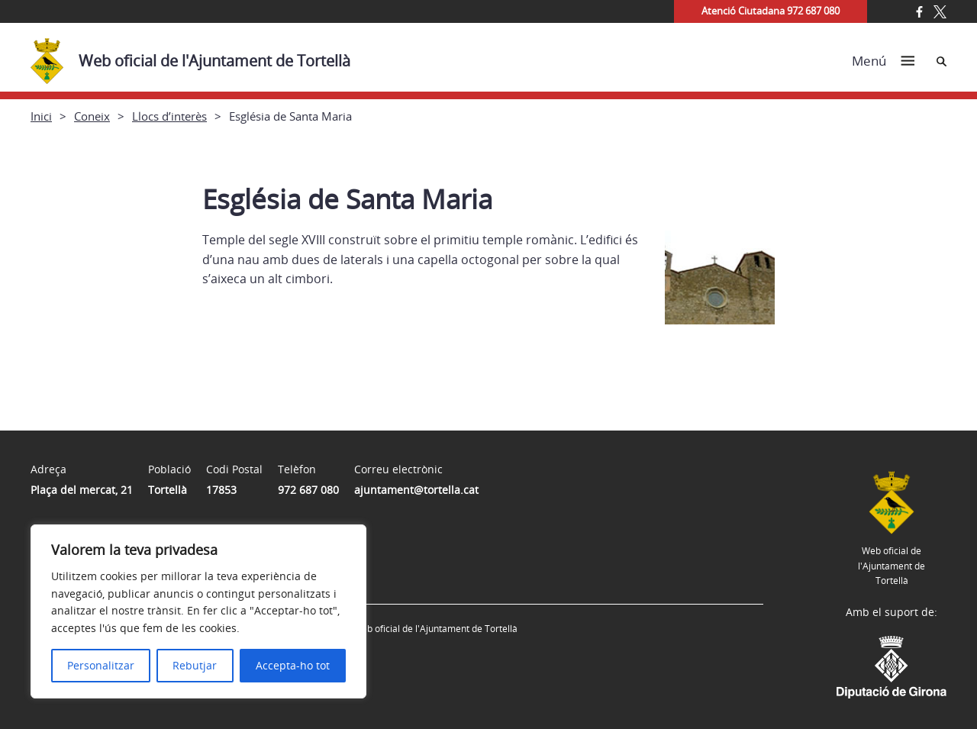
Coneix (92, 116)
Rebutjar (195, 665)
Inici (41, 116)
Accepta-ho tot (293, 665)
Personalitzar (100, 665)
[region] (198, 611)
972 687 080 (308, 489)
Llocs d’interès (169, 116)
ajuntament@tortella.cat (416, 489)
